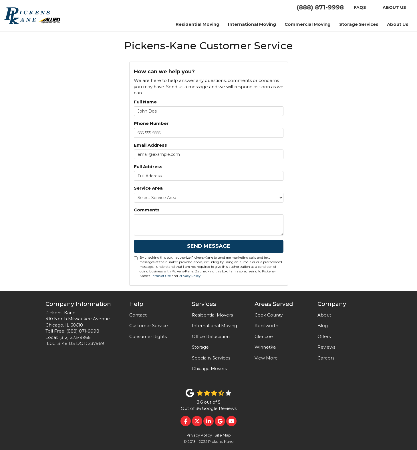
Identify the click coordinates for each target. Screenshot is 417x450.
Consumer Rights (148, 336)
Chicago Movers (209, 368)
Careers (325, 358)
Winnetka (265, 347)
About (324, 315)
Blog (322, 325)
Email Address (150, 145)
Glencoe (264, 336)
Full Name (145, 102)
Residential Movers (212, 315)
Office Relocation (211, 336)
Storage (200, 347)
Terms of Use (161, 276)
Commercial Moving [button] (308, 24)
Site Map (223, 435)
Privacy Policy (189, 276)
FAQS (360, 7)
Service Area (148, 188)
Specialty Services (211, 358)
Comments (147, 210)
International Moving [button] (252, 24)
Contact (138, 315)
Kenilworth (266, 325)
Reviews (326, 347)
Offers (324, 336)
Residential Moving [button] (197, 24)
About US (394, 7)
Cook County (269, 315)
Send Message (208, 246)
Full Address (148, 166)
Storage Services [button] (358, 24)
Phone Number (151, 123)
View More (266, 358)
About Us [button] (397, 24)
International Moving (214, 325)
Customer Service (148, 325)
